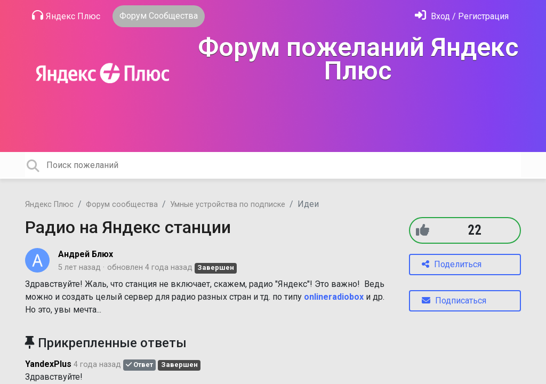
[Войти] (462, 16)
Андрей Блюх (85, 254)
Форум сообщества (122, 204)
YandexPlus (48, 364)
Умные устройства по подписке (227, 204)
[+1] (422, 230)
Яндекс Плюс (66, 15)
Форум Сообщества (158, 16)
